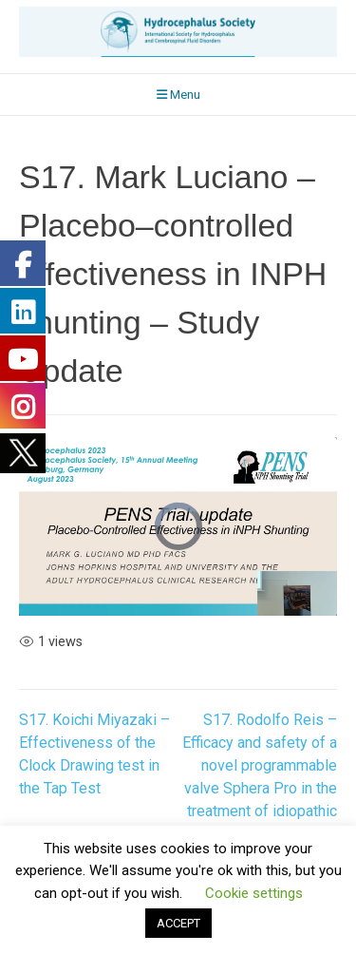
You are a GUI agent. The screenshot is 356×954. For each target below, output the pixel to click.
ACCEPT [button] (178, 923)
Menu (178, 94)
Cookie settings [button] (254, 893)
